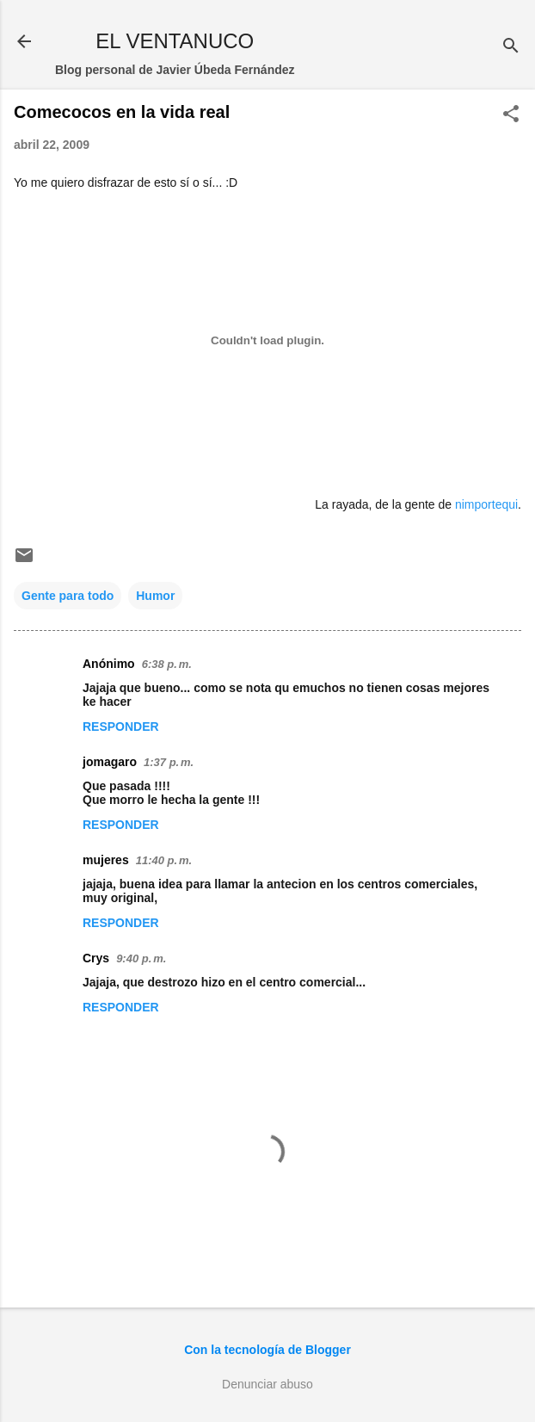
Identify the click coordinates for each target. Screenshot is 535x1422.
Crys (96, 958)
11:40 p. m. (164, 860)
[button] (511, 115)
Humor (155, 596)
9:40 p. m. (141, 958)
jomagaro (110, 762)
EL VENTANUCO (174, 41)
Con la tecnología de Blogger (267, 1350)
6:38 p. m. (167, 664)
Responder (121, 726)
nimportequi (486, 504)
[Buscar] (511, 47)
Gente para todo (68, 596)
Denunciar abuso (267, 1384)
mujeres (106, 860)
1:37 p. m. (169, 762)
